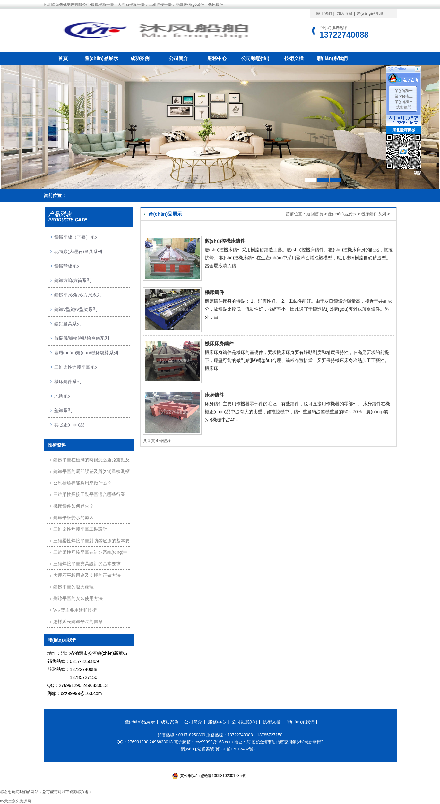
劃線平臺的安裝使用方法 (78, 598)
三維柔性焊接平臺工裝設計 (80, 529)
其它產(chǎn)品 (69, 424)
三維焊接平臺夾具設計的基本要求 (87, 563)
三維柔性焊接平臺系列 (76, 367)
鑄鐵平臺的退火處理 (73, 586)
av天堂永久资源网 (15, 801)
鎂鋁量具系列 (67, 323)
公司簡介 (178, 58)
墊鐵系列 (63, 410)
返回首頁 (314, 213)
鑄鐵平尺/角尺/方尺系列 (78, 294)
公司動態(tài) (255, 58)
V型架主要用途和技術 (75, 609)
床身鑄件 (214, 395)
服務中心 (217, 58)
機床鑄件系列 (373, 213)
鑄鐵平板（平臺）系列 (76, 237)
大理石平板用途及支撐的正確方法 (87, 575)
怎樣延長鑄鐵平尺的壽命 (78, 621)
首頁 (63, 58)
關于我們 (324, 13)
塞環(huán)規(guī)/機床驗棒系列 (86, 352)
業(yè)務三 (404, 101)
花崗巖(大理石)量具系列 (78, 251)
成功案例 (140, 58)
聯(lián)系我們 (332, 58)
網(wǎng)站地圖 (370, 13)
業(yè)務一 (404, 91)
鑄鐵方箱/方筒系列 (72, 280)
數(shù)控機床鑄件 (225, 241)
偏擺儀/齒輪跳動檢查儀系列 (81, 338)
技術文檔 (294, 58)
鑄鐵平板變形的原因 (73, 517)
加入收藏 (344, 13)
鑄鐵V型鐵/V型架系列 (76, 309)
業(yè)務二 (404, 96)
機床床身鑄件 (219, 343)
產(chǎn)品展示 (101, 58)
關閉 (417, 173)
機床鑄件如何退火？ (73, 506)
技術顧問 (403, 107)
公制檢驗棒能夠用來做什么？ (82, 482)
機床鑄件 (214, 292)
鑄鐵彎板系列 (67, 266)
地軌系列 (63, 395)
